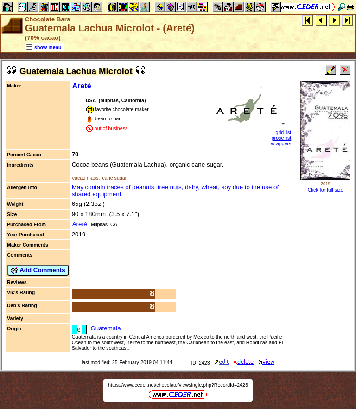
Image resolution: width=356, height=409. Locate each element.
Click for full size (325, 189)
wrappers (281, 143)
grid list (284, 132)
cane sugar (114, 177)
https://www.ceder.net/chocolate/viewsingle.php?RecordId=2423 (178, 385)
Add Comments (38, 270)
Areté (81, 86)
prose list (282, 138)
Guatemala (105, 328)
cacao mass (85, 177)
